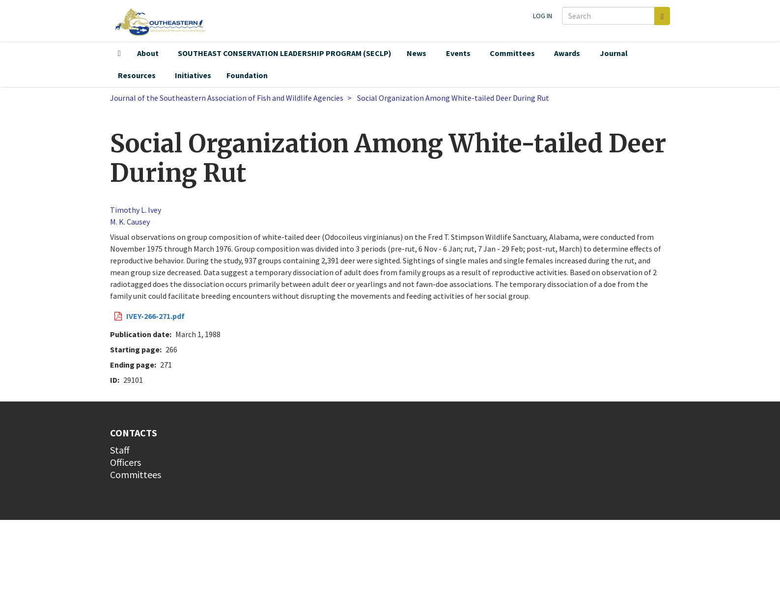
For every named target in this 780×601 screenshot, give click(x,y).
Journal (614, 53)
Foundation (247, 75)
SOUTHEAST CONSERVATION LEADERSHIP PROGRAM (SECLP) (284, 53)
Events (458, 53)
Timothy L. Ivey (135, 210)
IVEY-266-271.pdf (155, 316)
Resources (137, 75)
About (148, 53)
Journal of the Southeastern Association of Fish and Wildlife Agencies (226, 98)
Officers (125, 462)
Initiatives (193, 75)
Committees (512, 53)
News (416, 53)
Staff (120, 450)
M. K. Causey (130, 222)
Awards (567, 53)
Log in (542, 15)
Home (119, 53)
